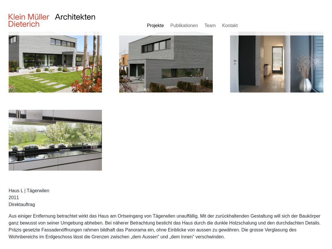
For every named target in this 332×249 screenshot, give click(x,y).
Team (210, 25)
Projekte (155, 25)
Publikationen (184, 25)
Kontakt (230, 25)
